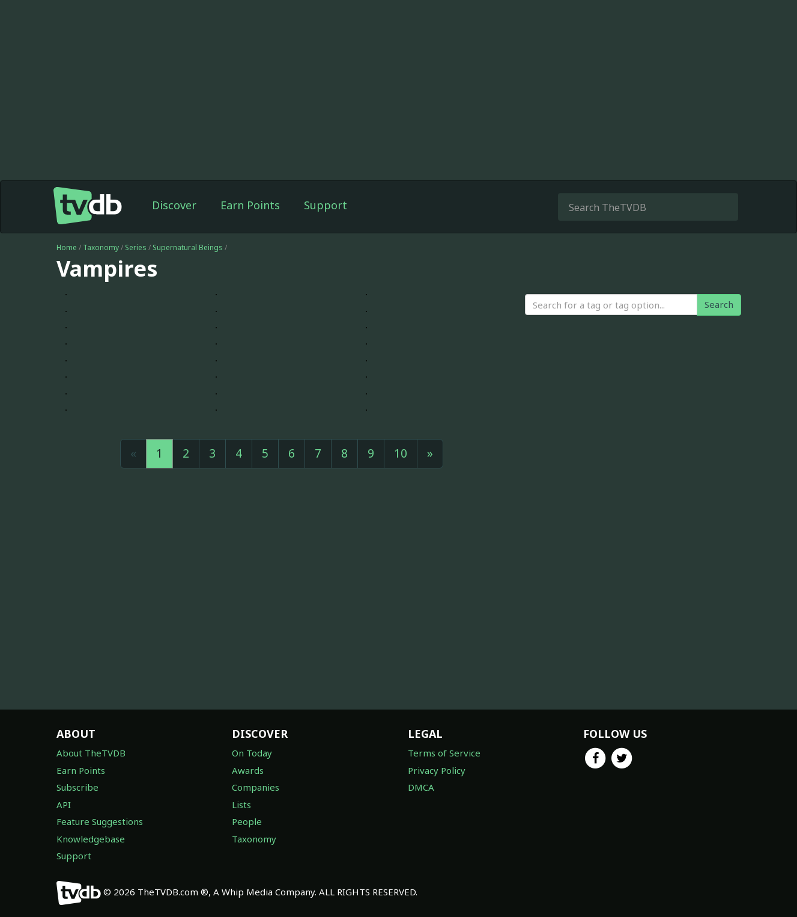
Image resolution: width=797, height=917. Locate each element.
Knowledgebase (90, 839)
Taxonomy (101, 247)
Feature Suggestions (99, 821)
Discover (174, 205)
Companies (255, 787)
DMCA (421, 787)
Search (719, 304)
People (247, 821)
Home (66, 247)
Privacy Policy (436, 770)
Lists (241, 805)
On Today (252, 753)
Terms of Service (444, 753)
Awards (248, 770)
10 (400, 453)
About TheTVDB (91, 753)
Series (136, 247)
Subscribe (77, 787)
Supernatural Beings (188, 247)
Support (325, 205)
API (63, 805)
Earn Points (250, 205)
